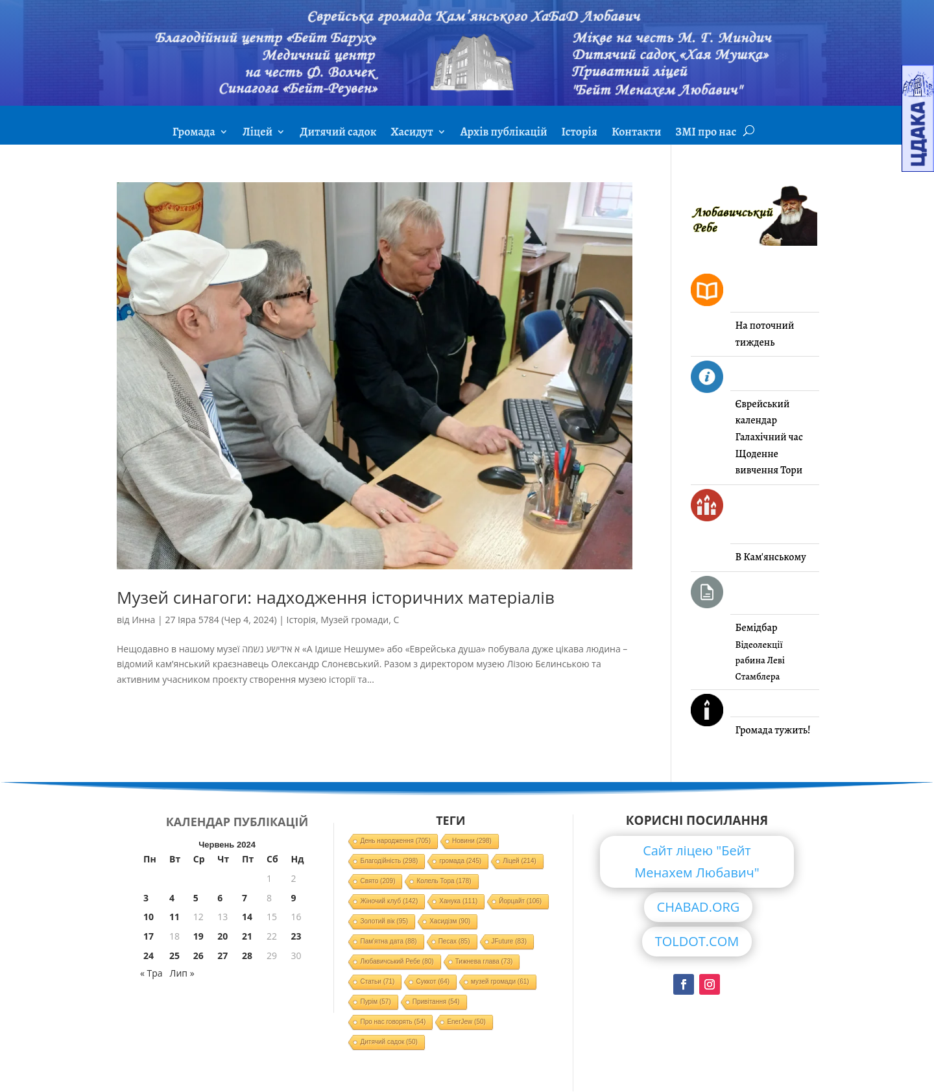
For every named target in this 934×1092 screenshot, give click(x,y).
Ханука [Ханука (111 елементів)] (458, 901)
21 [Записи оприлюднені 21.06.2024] (247, 936)
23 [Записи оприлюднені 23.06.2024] (296, 936)
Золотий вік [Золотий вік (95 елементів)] (384, 921)
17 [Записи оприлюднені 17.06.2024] (148, 936)
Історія (579, 133)
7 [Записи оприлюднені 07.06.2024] (244, 898)
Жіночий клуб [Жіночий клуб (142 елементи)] (389, 901)
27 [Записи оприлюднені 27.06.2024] (222, 955)
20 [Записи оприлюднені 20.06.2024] (222, 936)
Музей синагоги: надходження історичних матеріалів (336, 597)
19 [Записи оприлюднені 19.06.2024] (198, 936)
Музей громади (354, 619)
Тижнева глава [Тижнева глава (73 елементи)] (484, 961)
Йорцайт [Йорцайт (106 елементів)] (520, 901)
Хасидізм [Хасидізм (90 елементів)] (449, 921)
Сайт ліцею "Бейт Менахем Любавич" (697, 861)
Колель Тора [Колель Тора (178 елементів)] (443, 880)
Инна (143, 619)
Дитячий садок (338, 133)
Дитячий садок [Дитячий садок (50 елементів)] (388, 1041)
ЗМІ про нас (705, 133)
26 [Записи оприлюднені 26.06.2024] (198, 955)
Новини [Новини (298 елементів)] (472, 840)
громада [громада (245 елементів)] (460, 860)
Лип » (182, 973)
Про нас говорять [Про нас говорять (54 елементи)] (392, 1021)
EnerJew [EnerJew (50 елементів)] (466, 1021)
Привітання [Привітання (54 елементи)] (436, 1001)
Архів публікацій (504, 133)
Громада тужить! (773, 730)
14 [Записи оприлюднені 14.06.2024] (247, 916)
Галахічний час (769, 437)
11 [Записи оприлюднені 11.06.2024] (174, 916)
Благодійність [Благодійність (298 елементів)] (389, 860)
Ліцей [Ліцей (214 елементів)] (519, 860)
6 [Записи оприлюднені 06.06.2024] (219, 898)
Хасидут (411, 133)
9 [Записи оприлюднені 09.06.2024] (293, 898)
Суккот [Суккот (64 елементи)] (432, 981)
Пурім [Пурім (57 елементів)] (375, 1001)
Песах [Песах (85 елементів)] (454, 941)
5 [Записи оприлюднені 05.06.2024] (195, 898)
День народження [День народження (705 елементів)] (395, 840)
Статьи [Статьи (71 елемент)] (377, 981)
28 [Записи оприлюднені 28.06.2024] (247, 955)
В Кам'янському (771, 557)
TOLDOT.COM (697, 941)
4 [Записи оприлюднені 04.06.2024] (171, 898)
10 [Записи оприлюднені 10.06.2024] (148, 916)
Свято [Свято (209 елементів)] (377, 880)
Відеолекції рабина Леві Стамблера (760, 660)
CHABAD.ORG (698, 907)
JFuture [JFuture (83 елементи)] (509, 941)
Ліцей (257, 133)
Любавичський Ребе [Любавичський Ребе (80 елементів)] (396, 961)
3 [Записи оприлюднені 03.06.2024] (146, 898)
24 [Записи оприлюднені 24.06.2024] (148, 955)
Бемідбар (757, 628)
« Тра (151, 973)
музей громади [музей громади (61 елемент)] (500, 981)
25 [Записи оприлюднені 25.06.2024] (174, 955)
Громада (194, 133)
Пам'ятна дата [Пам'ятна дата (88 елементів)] (388, 941)
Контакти (636, 133)
